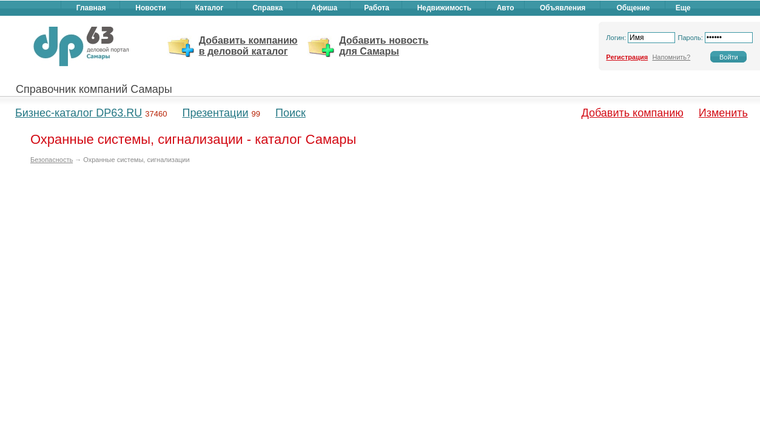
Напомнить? (671, 57)
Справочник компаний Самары (94, 89)
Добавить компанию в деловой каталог (248, 45)
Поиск (290, 113)
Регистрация (627, 57)
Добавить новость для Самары (383, 45)
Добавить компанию (633, 113)
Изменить (723, 113)
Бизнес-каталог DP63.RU (78, 113)
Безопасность (51, 159)
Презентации (215, 113)
